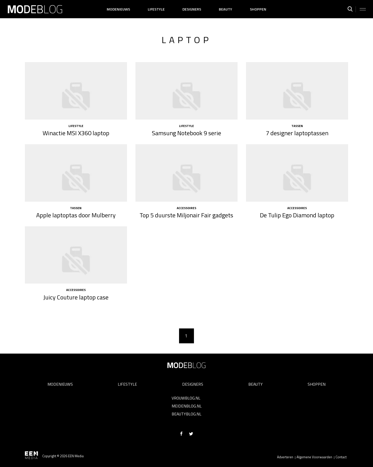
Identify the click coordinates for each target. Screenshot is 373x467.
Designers (191, 9)
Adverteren (285, 457)
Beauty (225, 9)
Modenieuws (118, 9)
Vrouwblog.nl (186, 398)
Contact (341, 457)
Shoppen (258, 9)
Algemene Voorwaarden (314, 457)
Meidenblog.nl (187, 406)
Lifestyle (156, 9)
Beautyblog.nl (186, 414)
